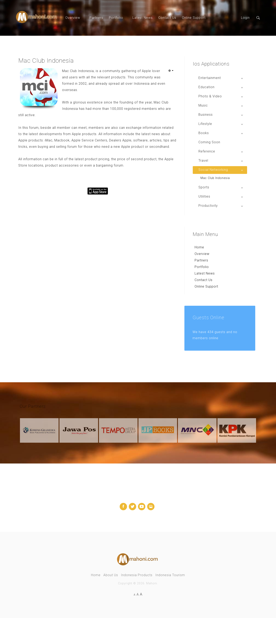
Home (199, 247)
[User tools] (170, 70)
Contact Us (167, 18)
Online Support (194, 18)
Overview (72, 18)
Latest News (143, 18)
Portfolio (116, 18)
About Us (110, 575)
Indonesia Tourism (170, 575)
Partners (96, 18)
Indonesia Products (136, 575)
